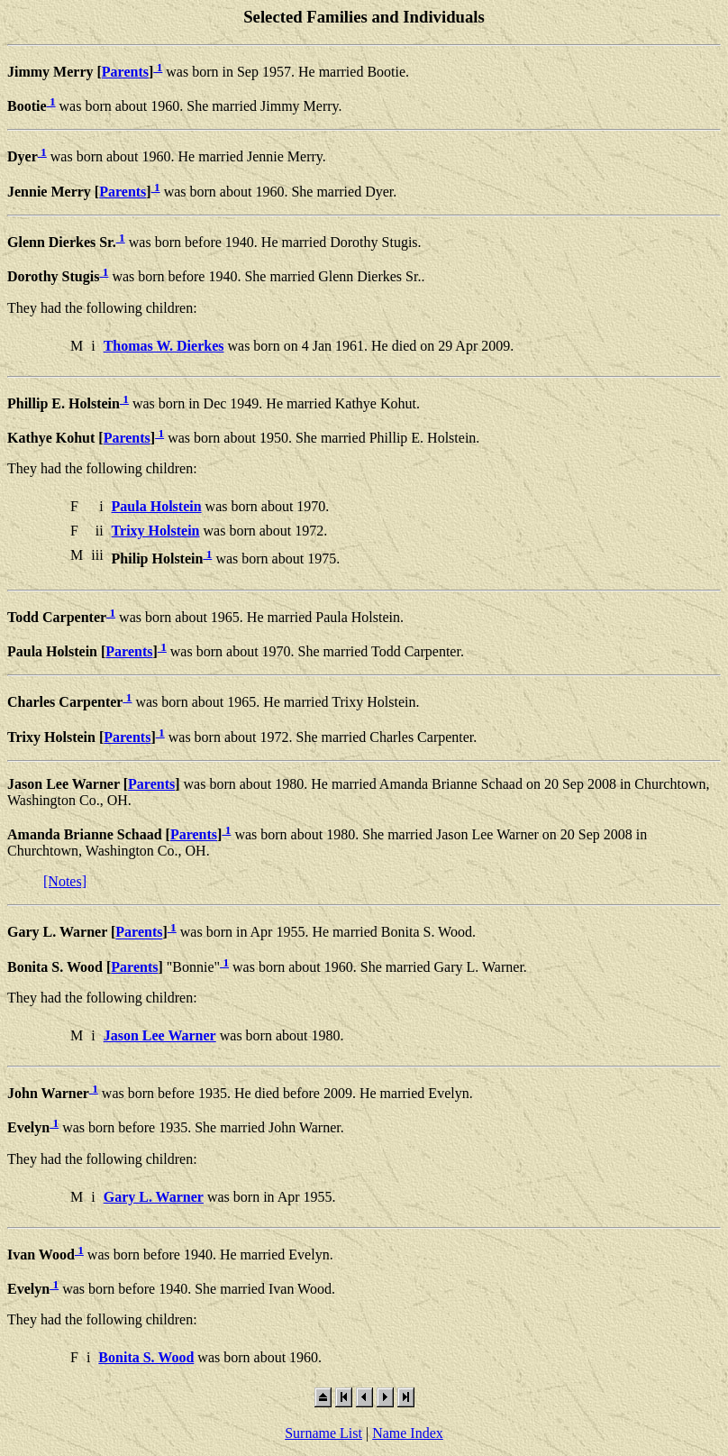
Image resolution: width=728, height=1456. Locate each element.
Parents (125, 71)
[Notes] (64, 881)
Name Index (407, 1433)
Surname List (323, 1433)
